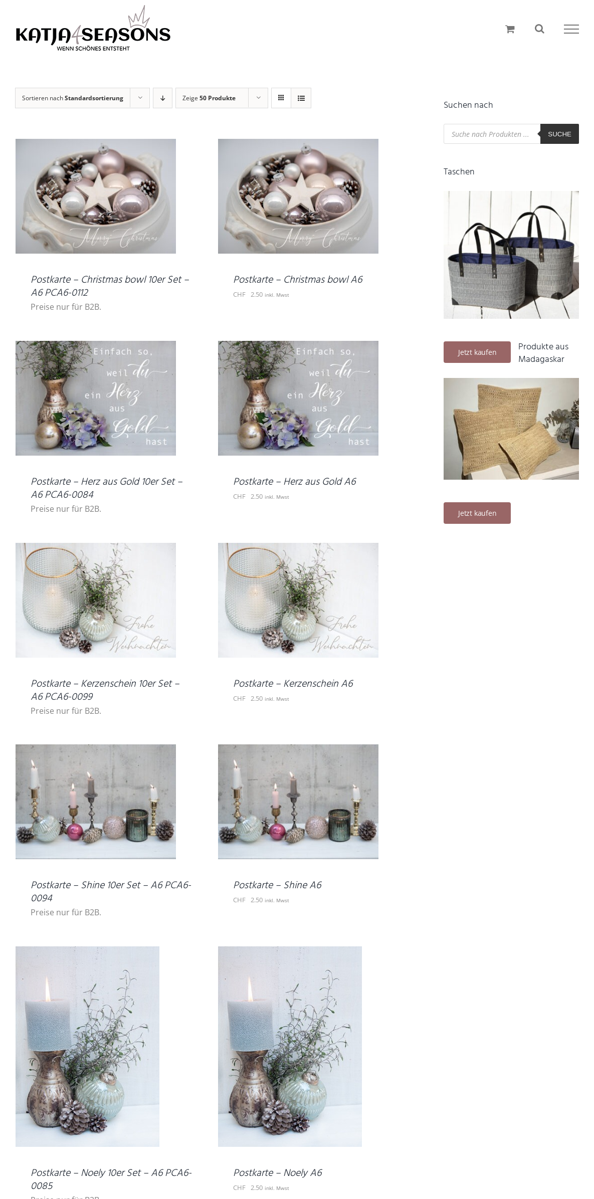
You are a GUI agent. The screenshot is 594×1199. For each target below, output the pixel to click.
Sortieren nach (72, 98)
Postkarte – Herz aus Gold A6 (294, 482)
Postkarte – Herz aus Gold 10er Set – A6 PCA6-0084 (106, 488)
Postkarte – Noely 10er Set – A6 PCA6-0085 (111, 1179)
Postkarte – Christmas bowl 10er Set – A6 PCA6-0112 (110, 286)
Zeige (209, 98)
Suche (559, 134)
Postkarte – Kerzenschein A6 (292, 684)
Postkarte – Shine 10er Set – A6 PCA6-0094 (111, 892)
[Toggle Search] (539, 29)
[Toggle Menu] (571, 29)
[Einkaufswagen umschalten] (510, 29)
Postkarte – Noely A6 (277, 1173)
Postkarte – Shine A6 (277, 886)
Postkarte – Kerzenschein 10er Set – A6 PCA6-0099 (105, 690)
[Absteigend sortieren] (162, 98)
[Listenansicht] (301, 98)
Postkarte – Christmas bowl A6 (297, 280)
